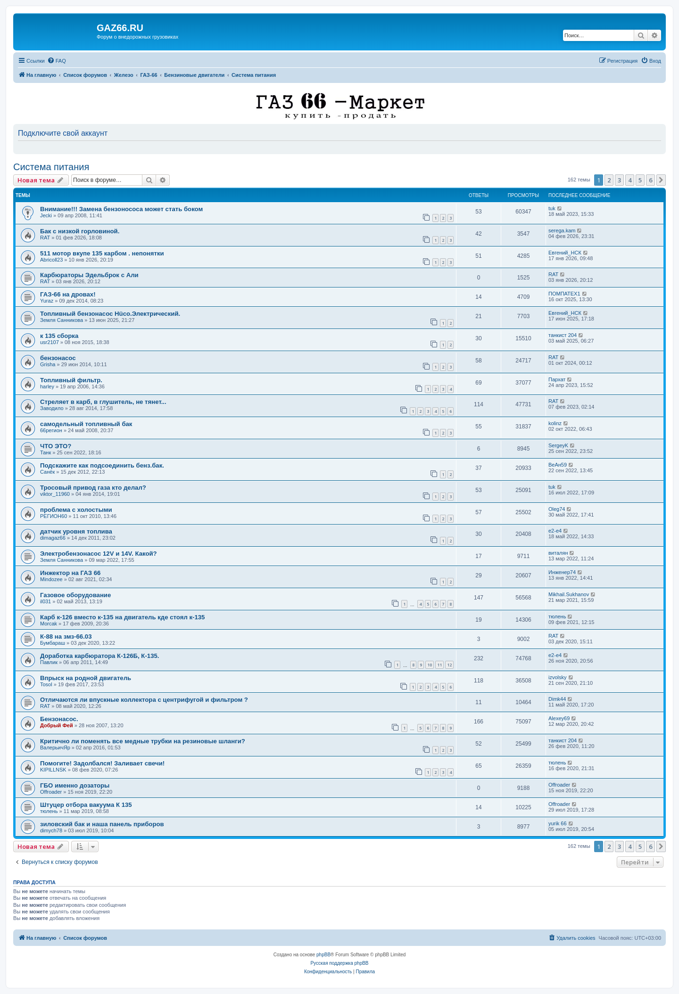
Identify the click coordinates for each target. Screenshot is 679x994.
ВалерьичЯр (55, 747)
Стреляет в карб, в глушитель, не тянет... (103, 401)
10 (429, 665)
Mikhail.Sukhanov (568, 594)
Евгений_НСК (564, 252)
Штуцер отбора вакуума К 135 (86, 804)
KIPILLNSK (53, 769)
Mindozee (51, 579)
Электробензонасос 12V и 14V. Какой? (98, 553)
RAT (45, 237)
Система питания (51, 167)
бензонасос (58, 357)
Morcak (48, 623)
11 (439, 665)
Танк (45, 452)
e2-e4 (555, 531)
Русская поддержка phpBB (339, 963)
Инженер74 (562, 572)
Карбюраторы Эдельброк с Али (89, 275)
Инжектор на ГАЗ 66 (70, 572)
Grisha (47, 364)
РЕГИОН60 (53, 516)
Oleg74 (556, 509)
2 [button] (609, 180)
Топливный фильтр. (71, 380)
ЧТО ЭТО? (55, 446)
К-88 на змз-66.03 (66, 636)
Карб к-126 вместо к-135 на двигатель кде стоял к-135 (122, 617)
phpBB (323, 954)
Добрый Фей (56, 725)
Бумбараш (52, 643)
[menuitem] (56, 60)
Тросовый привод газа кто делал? (93, 487)
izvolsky (557, 677)
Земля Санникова (61, 320)
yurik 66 (557, 823)
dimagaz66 (53, 538)
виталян (558, 553)
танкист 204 (562, 335)
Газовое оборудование (75, 595)
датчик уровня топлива (76, 531)
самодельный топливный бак (86, 423)
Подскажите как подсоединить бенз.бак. (102, 465)
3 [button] (619, 180)
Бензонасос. (59, 719)
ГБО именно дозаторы (74, 785)
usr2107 (49, 342)
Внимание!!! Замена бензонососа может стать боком (121, 209)
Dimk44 (557, 699)
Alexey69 (559, 718)
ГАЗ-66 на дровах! (68, 294)
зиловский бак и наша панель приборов (102, 824)
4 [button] (629, 180)
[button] (661, 180)
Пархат (556, 379)
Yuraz (46, 301)
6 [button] (650, 180)
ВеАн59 (557, 465)
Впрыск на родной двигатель (85, 678)
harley (47, 386)
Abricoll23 (51, 260)
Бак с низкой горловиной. (79, 231)
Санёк (47, 472)
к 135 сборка (59, 335)
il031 (45, 601)
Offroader (51, 792)
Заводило (52, 408)
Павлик (49, 662)
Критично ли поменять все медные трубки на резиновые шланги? (142, 741)
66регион (51, 430)
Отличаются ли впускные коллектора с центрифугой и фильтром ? (144, 699)
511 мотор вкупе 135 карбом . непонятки (102, 253)
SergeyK (558, 445)
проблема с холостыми (76, 509)
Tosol (46, 684)
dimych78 (51, 830)
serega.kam (561, 230)
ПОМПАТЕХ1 (564, 293)
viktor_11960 (55, 494)
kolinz (555, 423)
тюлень (557, 616)
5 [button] (640, 180)
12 (449, 665)
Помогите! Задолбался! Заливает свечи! (102, 763)
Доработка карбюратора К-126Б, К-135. (99, 655)
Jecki (46, 215)
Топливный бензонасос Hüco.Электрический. (110, 313)
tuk (551, 208)
